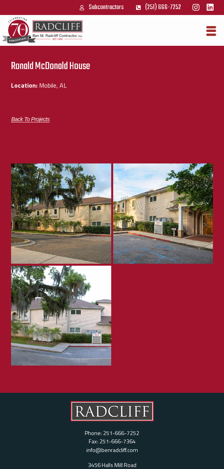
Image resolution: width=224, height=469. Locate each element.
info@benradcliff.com (112, 450)
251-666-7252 (121, 433)
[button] (30, 119)
